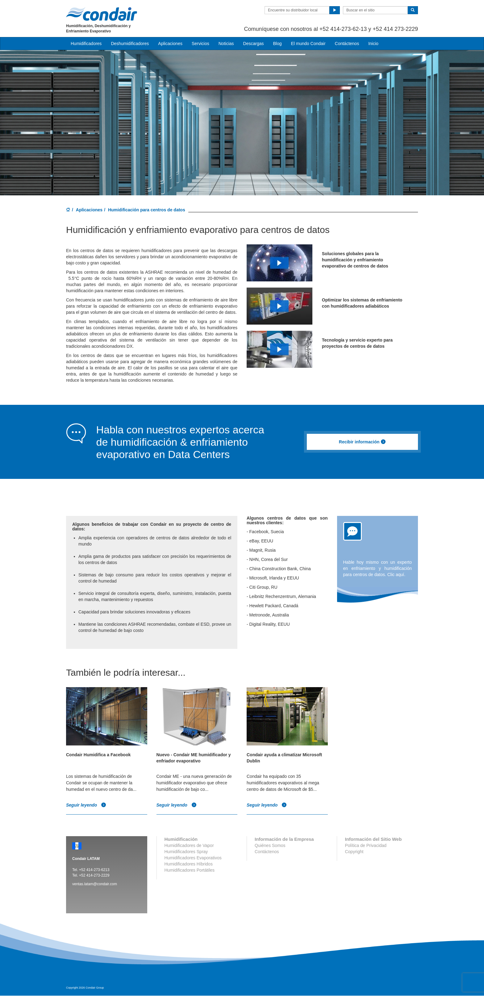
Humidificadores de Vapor (189, 845)
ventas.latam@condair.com (94, 884)
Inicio (373, 43)
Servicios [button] (200, 43)
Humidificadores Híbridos (189, 863)
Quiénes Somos (270, 845)
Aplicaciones (89, 209)
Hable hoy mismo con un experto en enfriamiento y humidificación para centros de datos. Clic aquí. (377, 568)
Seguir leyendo (86, 805)
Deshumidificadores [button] (130, 43)
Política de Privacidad (365, 845)
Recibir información (362, 441)
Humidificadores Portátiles (190, 870)
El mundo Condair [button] (308, 43)
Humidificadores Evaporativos (193, 857)
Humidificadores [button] (86, 43)
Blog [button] (277, 43)
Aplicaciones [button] (170, 43)
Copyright (354, 851)
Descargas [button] (253, 43)
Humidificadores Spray (186, 851)
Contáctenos (347, 43)
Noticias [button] (226, 43)
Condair (101, 14)
